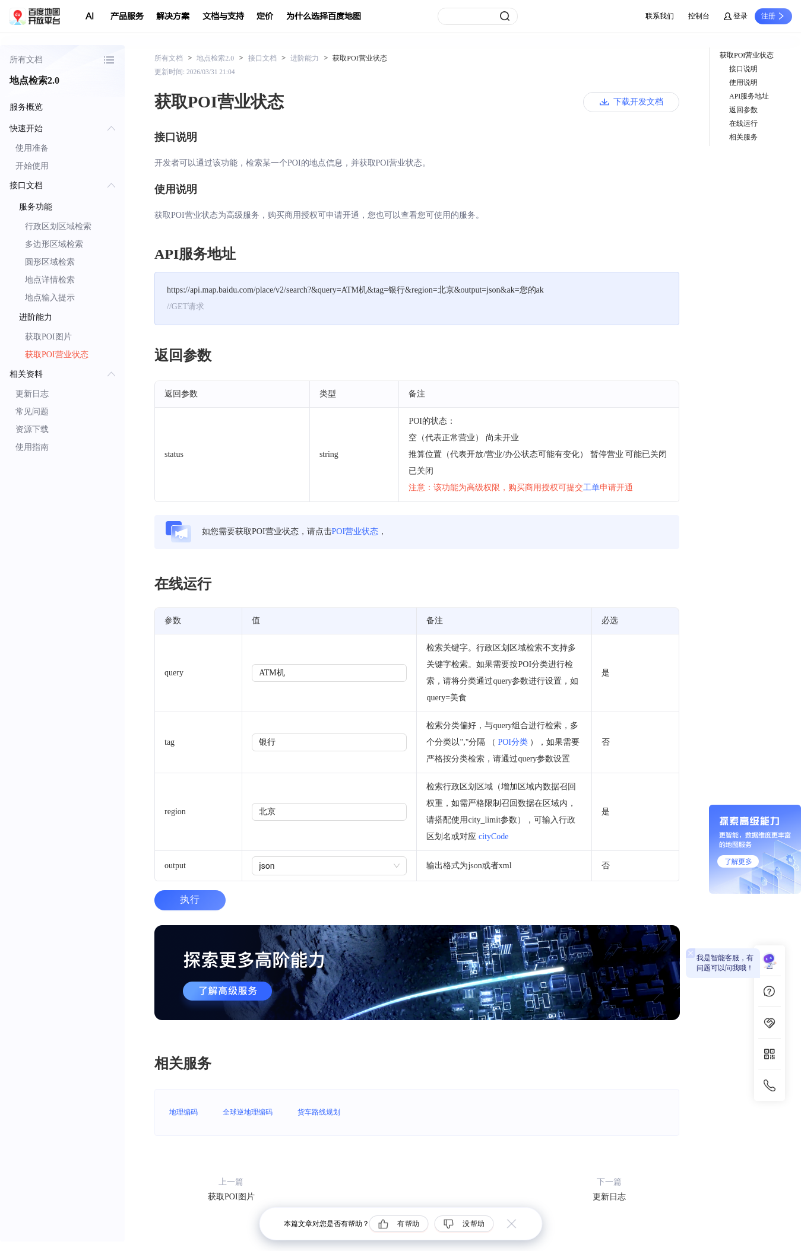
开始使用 (32, 165)
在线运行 (743, 123)
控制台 (699, 16)
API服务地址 (749, 96)
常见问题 (32, 411)
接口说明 (743, 69)
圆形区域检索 (50, 262)
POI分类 (513, 742)
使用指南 (32, 447)
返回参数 (743, 110)
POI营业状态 (355, 531)
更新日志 (32, 393)
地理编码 (183, 1112)
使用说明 (743, 82)
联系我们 (659, 16)
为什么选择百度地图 (323, 16)
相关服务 (743, 137)
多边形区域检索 (54, 244)
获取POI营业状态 (56, 354)
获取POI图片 (48, 336)
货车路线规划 (318, 1112)
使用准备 (32, 148)
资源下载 (32, 429)
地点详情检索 (50, 279)
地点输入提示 (50, 297)
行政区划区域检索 (58, 226)
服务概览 (26, 107)
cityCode (494, 836)
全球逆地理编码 (248, 1112)
